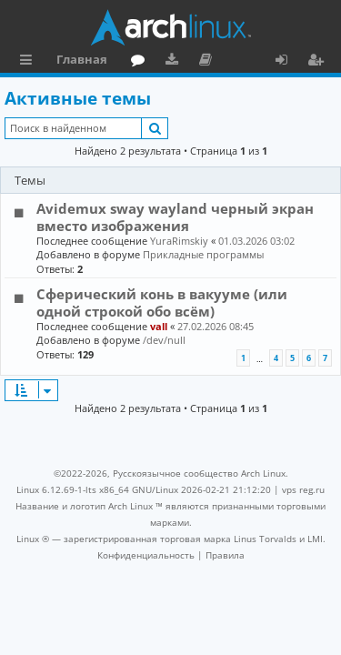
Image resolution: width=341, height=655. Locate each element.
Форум (141, 62)
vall (158, 326)
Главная (81, 59)
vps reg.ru (303, 489)
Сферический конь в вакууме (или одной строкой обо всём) (161, 302)
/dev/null (164, 340)
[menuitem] (146, 555)
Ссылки (29, 62)
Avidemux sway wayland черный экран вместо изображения (175, 216)
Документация (208, 62)
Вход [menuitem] (288, 62)
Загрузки (175, 62)
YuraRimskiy (179, 240)
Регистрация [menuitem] (319, 62)
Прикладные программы (203, 254)
